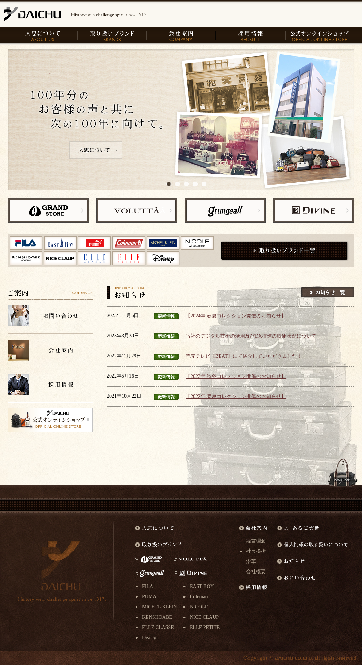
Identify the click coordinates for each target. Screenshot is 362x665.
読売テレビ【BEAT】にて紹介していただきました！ (244, 356)
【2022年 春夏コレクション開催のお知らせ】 (236, 396)
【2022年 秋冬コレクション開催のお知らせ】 (236, 376)
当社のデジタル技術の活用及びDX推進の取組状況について (251, 336)
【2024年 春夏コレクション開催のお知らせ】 (236, 316)
